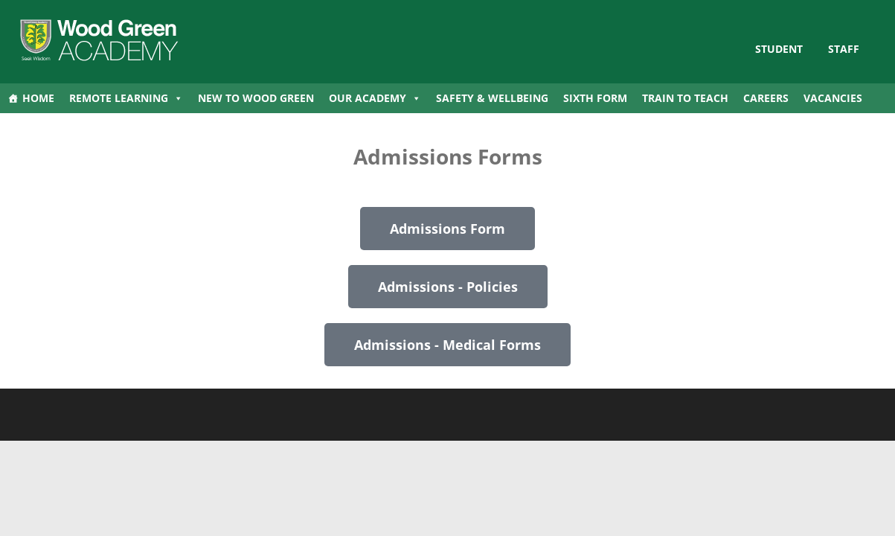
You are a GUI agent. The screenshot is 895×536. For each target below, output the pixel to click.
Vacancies (832, 98)
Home (38, 98)
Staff (843, 49)
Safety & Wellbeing (492, 98)
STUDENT (779, 49)
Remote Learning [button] (126, 98)
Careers (766, 98)
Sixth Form (595, 98)
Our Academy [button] (375, 98)
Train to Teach (685, 98)
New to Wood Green (256, 98)
